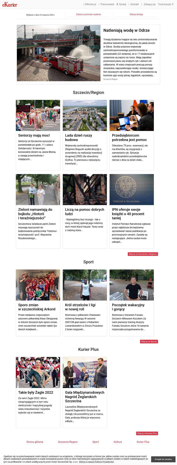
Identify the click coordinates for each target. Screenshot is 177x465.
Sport (96, 441)
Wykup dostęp (136, 14)
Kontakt (134, 4)
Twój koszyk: (165, 4)
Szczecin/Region (68, 441)
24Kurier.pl (89, 4)
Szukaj (121, 4)
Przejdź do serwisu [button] (163, 459)
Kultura (118, 441)
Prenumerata (106, 4)
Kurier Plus (143, 441)
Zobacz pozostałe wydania (88, 14)
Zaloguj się (148, 4)
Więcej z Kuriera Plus (147, 433)
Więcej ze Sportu (149, 341)
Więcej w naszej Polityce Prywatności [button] (96, 462)
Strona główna (34, 441)
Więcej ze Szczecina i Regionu (143, 254)
